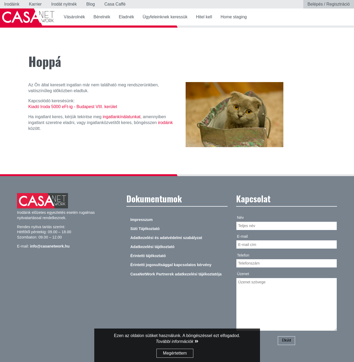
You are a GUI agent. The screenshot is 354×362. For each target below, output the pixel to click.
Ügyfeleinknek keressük (165, 17)
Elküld (286, 340)
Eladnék (126, 17)
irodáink (165, 122)
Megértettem (175, 353)
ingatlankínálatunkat (121, 116)
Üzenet (243, 274)
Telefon (243, 255)
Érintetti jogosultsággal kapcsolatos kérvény (171, 265)
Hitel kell (204, 17)
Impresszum (141, 220)
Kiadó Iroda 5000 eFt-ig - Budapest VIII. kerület (72, 106)
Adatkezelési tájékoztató (152, 247)
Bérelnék (101, 17)
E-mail (242, 236)
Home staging (233, 17)
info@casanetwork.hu (50, 246)
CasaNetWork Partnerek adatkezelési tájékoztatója (176, 274)
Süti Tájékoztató (145, 229)
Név (240, 217)
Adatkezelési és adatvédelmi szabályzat (166, 238)
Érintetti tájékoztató (148, 256)
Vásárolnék (74, 17)
